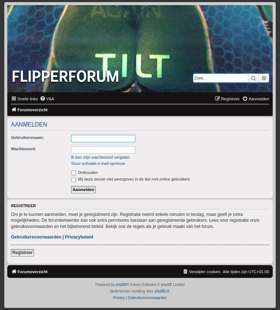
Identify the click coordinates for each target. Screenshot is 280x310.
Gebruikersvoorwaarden (36, 237)
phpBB (121, 285)
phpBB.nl (162, 291)
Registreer (22, 252)
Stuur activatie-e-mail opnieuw (98, 163)
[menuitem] (47, 98)
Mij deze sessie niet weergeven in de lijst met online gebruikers (130, 179)
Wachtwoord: (23, 149)
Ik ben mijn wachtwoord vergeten (100, 157)
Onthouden (84, 172)
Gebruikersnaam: (27, 137)
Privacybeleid (79, 237)
